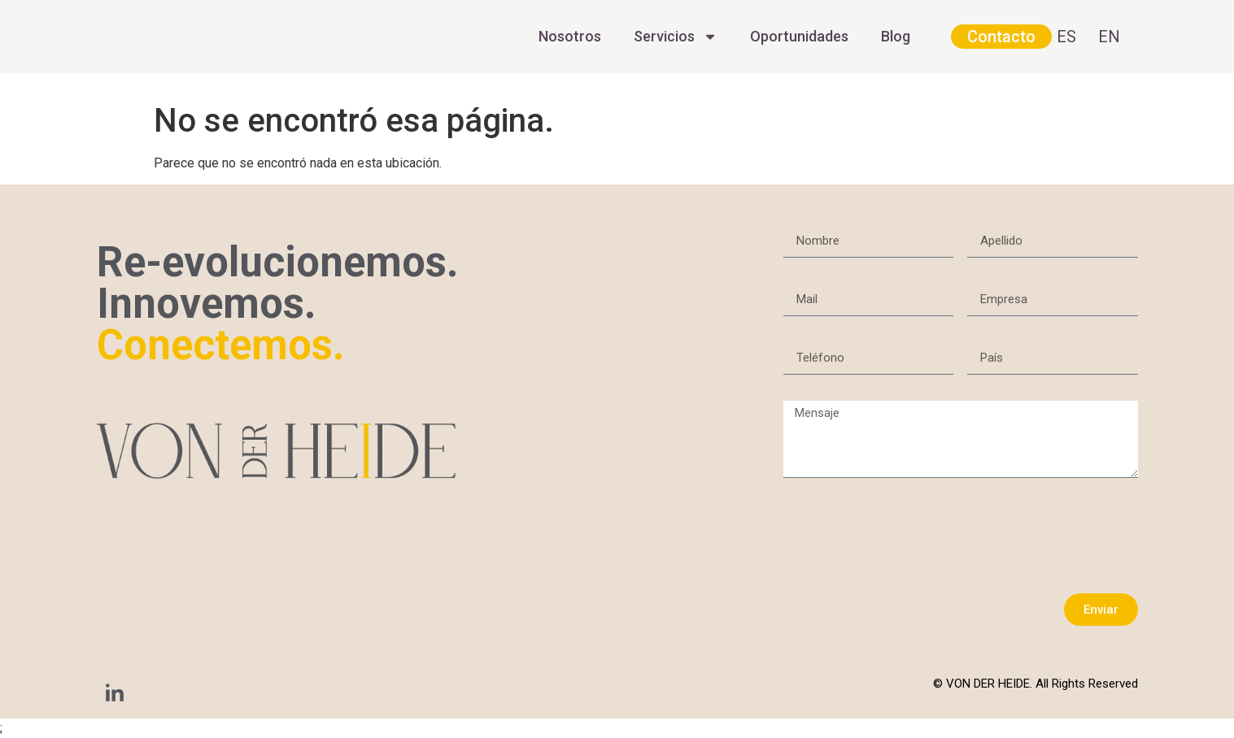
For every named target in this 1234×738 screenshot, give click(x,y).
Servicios (675, 36)
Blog (895, 36)
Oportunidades (799, 36)
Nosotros (570, 36)
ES (1066, 36)
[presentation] (907, 535)
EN (1109, 36)
